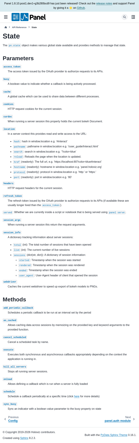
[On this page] (133, 17)
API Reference (19, 27)
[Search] (124, 17)
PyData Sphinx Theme (114, 435)
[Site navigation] (6, 17)
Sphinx (24, 438)
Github (81, 7)
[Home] (6, 27)
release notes (104, 3)
